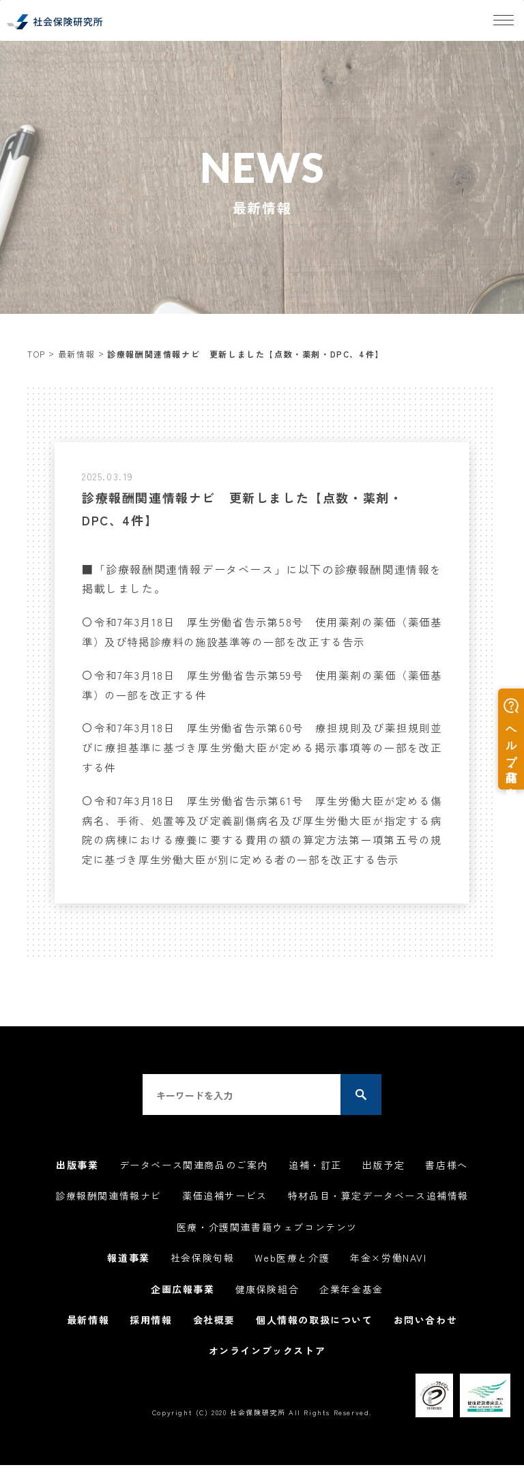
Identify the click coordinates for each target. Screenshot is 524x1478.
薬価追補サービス (224, 1214)
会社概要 (214, 1335)
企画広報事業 (183, 1305)
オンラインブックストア (267, 1365)
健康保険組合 (267, 1305)
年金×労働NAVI (388, 1274)
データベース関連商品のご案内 (193, 1184)
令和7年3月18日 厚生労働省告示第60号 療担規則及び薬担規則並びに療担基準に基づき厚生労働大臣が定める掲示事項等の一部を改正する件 (262, 747)
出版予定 (383, 1184)
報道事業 (128, 1274)
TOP (36, 354)
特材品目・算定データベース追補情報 (378, 1214)
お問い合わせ (426, 1335)
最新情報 (76, 354)
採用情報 (151, 1335)
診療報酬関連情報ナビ (108, 1214)
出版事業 (77, 1184)
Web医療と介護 (292, 1274)
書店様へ (446, 1184)
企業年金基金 (351, 1305)
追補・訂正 (315, 1184)
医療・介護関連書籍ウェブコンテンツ (267, 1244)
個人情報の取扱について (314, 1335)
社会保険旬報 (203, 1274)
